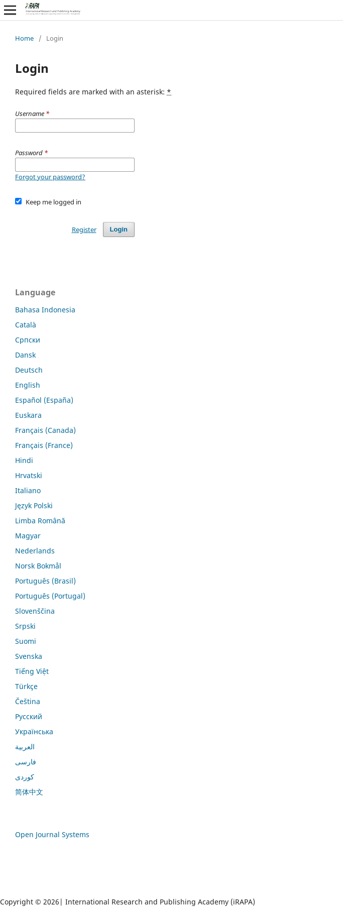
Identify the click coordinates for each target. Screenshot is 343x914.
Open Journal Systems (52, 834)
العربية (25, 746)
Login (119, 229)
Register (84, 229)
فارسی (25, 761)
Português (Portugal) (50, 596)
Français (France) (44, 445)
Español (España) (44, 400)
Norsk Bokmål (38, 565)
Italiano (28, 490)
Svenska (28, 656)
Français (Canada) (45, 430)
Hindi (24, 460)
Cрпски (27, 340)
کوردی (24, 776)
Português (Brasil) (45, 581)
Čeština (27, 701)
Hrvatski (28, 475)
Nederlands (35, 550)
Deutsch (29, 370)
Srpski (25, 626)
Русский (28, 716)
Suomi (25, 641)
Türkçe (26, 686)
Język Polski (34, 505)
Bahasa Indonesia (45, 309)
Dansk (25, 355)
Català (25, 324)
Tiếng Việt (32, 671)
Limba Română (40, 520)
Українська (34, 731)
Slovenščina (35, 611)
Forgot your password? (50, 176)
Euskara (28, 415)
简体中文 (29, 791)
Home (24, 38)
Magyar (28, 535)
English (27, 385)
